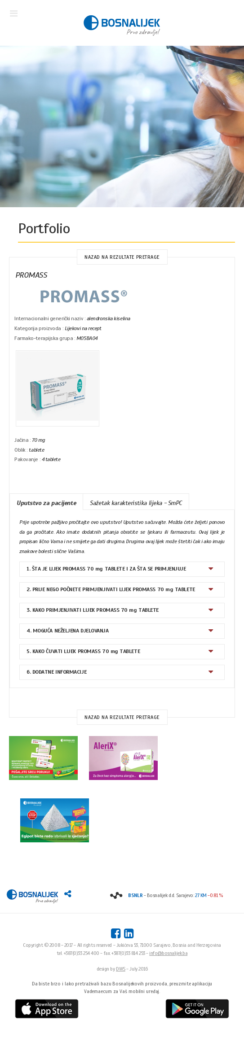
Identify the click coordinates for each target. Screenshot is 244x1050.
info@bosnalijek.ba (168, 953)
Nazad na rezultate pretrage (122, 257)
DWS (120, 969)
